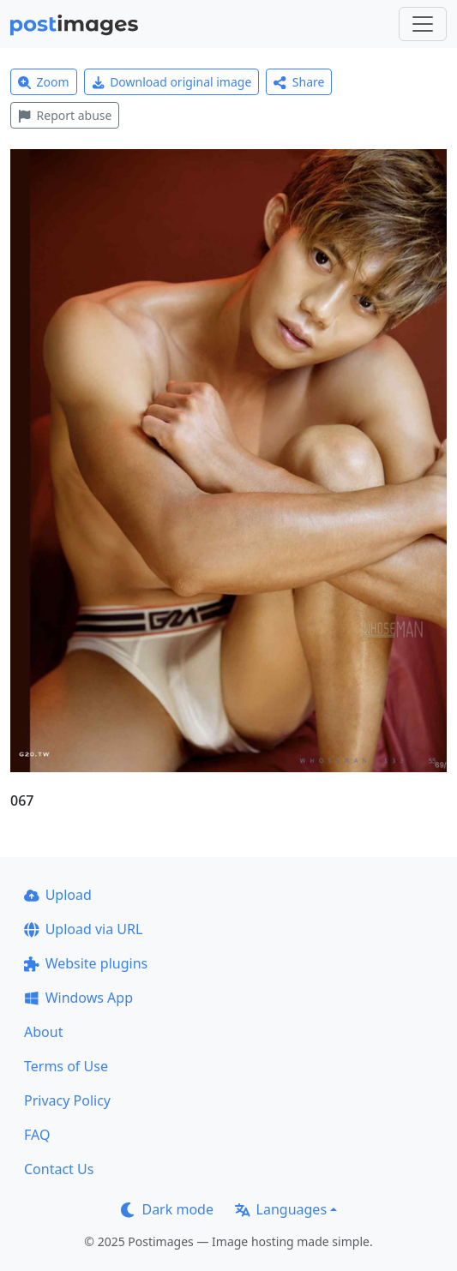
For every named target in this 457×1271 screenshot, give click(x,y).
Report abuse (64, 115)
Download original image (172, 82)
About (43, 1031)
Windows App (78, 997)
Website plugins (85, 963)
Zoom (43, 82)
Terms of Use (66, 1066)
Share (299, 82)
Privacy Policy (67, 1100)
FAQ (37, 1134)
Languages (281, 1209)
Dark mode (167, 1209)
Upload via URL (83, 929)
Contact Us (58, 1169)
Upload (58, 894)
